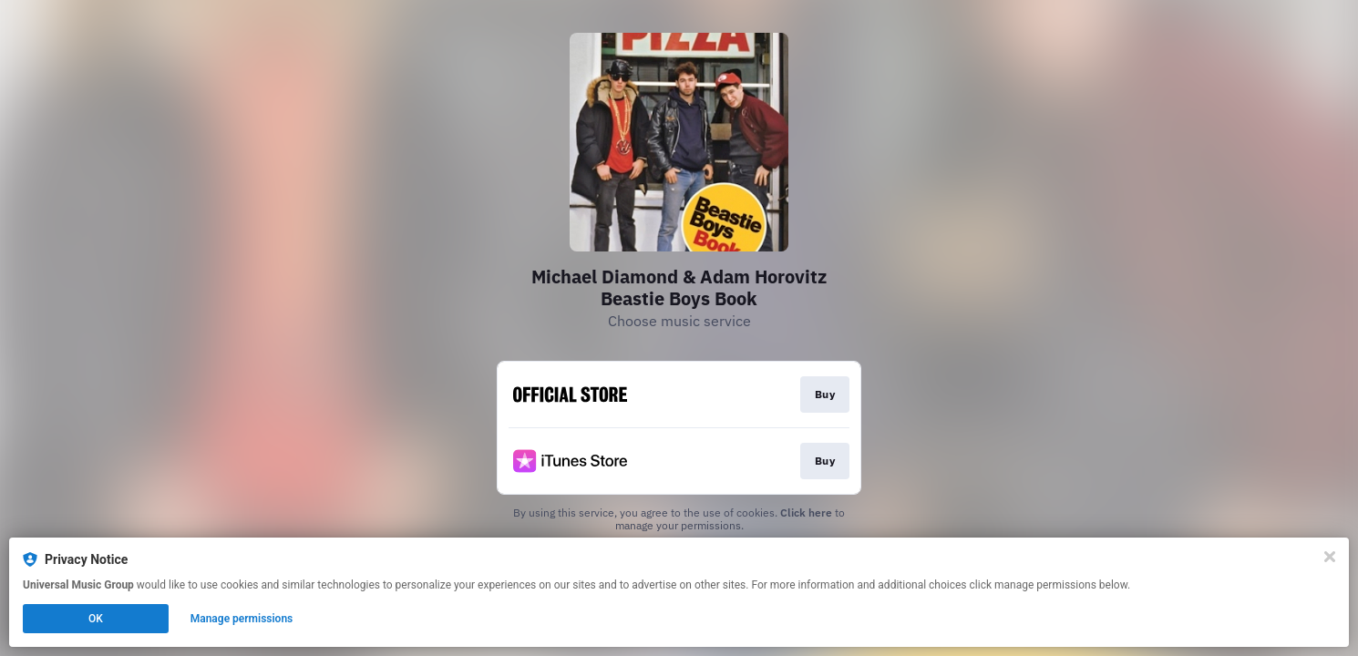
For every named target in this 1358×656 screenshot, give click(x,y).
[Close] (1329, 556)
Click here (806, 512)
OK (95, 618)
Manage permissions (241, 618)
